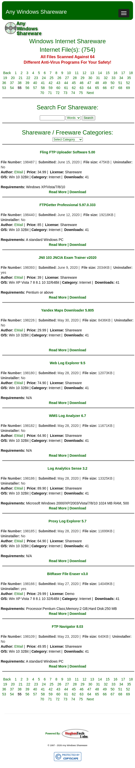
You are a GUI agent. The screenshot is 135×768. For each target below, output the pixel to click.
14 (100, 73)
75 (81, 93)
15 (108, 73)
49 (105, 83)
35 (129, 78)
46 (82, 83)
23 (36, 78)
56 (27, 88)
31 (98, 78)
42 (51, 83)
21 (21, 78)
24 (44, 78)
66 (105, 88)
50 (113, 83)
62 (74, 88)
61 (66, 88)
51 (120, 83)
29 (83, 78)
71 (50, 93)
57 (35, 88)
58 (43, 88)
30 (90, 78)
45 (74, 83)
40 (35, 83)
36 (4, 83)
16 (115, 73)
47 (89, 83)
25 (51, 78)
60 (58, 88)
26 (59, 78)
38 (20, 83)
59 (51, 88)
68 (120, 88)
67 (113, 88)
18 (131, 73)
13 (92, 73)
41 (43, 83)
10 (69, 73)
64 (89, 88)
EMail (18, 172)
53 (4, 88)
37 (12, 83)
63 (82, 88)
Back (7, 73)
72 (58, 93)
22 (28, 78)
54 (12, 88)
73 (65, 93)
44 (66, 83)
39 (27, 83)
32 (106, 78)
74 (73, 93)
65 (97, 88)
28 (75, 78)
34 (121, 78)
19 (5, 78)
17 (123, 73)
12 (85, 73)
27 (67, 78)
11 (77, 73)
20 (13, 78)
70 (42, 93)
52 (128, 83)
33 (114, 78)
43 (58, 83)
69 (128, 88)
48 (97, 83)
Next (90, 93)
